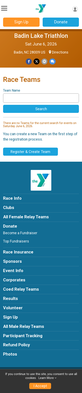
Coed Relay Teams (21, 289)
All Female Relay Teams (26, 216)
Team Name (11, 90)
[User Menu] (75, 9)
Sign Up (21, 21)
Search (41, 109)
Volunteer (13, 307)
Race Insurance (18, 252)
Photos (10, 354)
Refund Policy (16, 344)
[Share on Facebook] (29, 62)
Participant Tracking (22, 335)
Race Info (12, 198)
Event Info (13, 270)
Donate (61, 21)
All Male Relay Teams (23, 326)
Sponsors (12, 261)
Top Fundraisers (16, 241)
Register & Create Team (30, 151)
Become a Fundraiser (20, 233)
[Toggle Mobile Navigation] (4, 8)
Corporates (14, 279)
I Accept (40, 386)
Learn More (46, 378)
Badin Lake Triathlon (41, 35)
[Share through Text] (52, 62)
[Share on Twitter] (37, 62)
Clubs (8, 207)
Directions (60, 52)
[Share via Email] (44, 62)
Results (10, 298)
